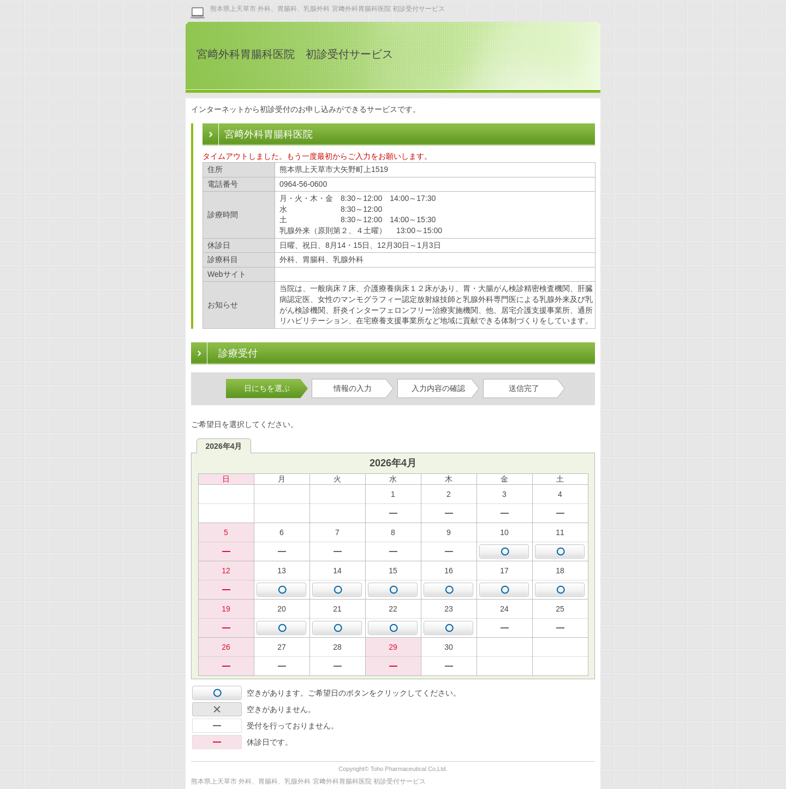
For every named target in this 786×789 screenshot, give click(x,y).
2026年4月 (224, 446)
